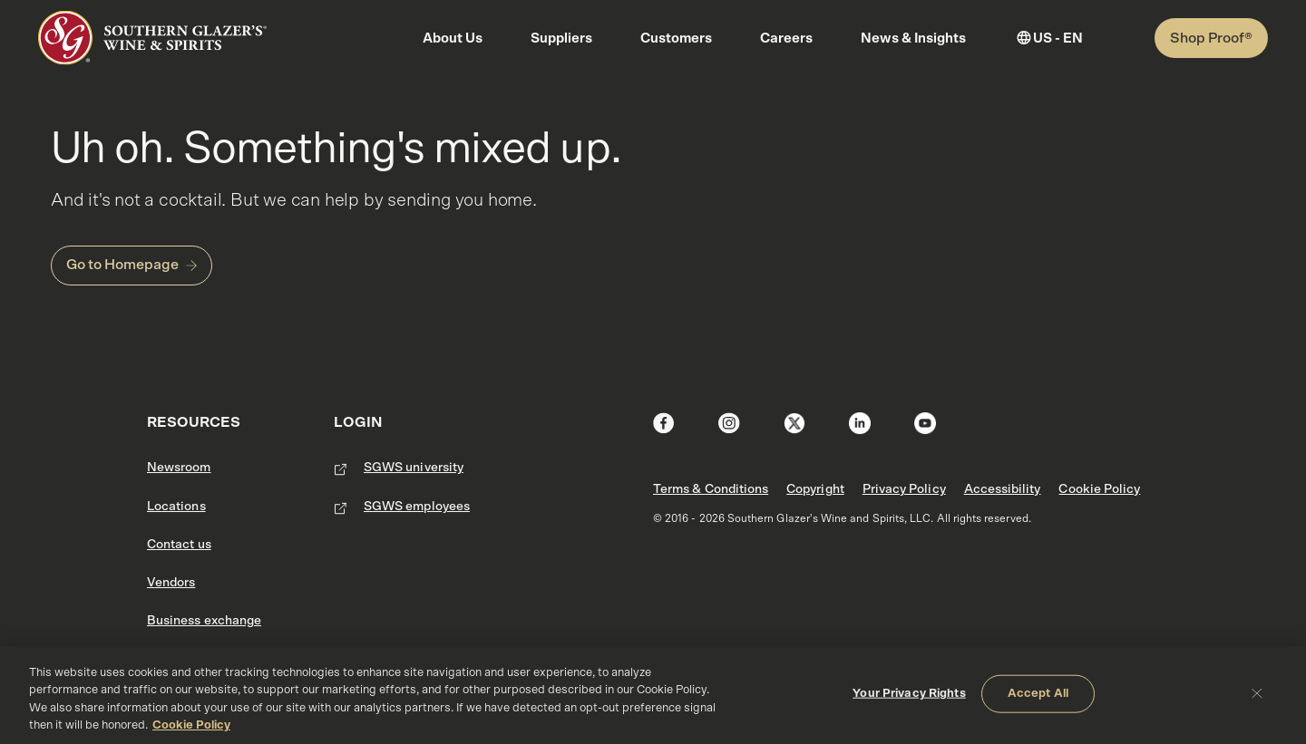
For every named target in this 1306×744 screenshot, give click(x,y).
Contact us (179, 544)
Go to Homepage (122, 264)
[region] (653, 695)
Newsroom (179, 467)
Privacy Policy (904, 489)
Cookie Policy (1099, 489)
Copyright (815, 489)
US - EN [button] (1058, 38)
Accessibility (1002, 489)
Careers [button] (786, 38)
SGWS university (413, 467)
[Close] (1257, 692)
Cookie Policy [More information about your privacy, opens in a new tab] (191, 725)
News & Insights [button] (913, 38)
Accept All (1038, 694)
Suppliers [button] (561, 38)
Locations (176, 506)
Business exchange (204, 620)
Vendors (171, 582)
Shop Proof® (1211, 38)
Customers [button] (676, 38)
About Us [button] (452, 38)
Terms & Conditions (710, 489)
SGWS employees (417, 506)
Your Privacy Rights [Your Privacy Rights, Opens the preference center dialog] (909, 694)
